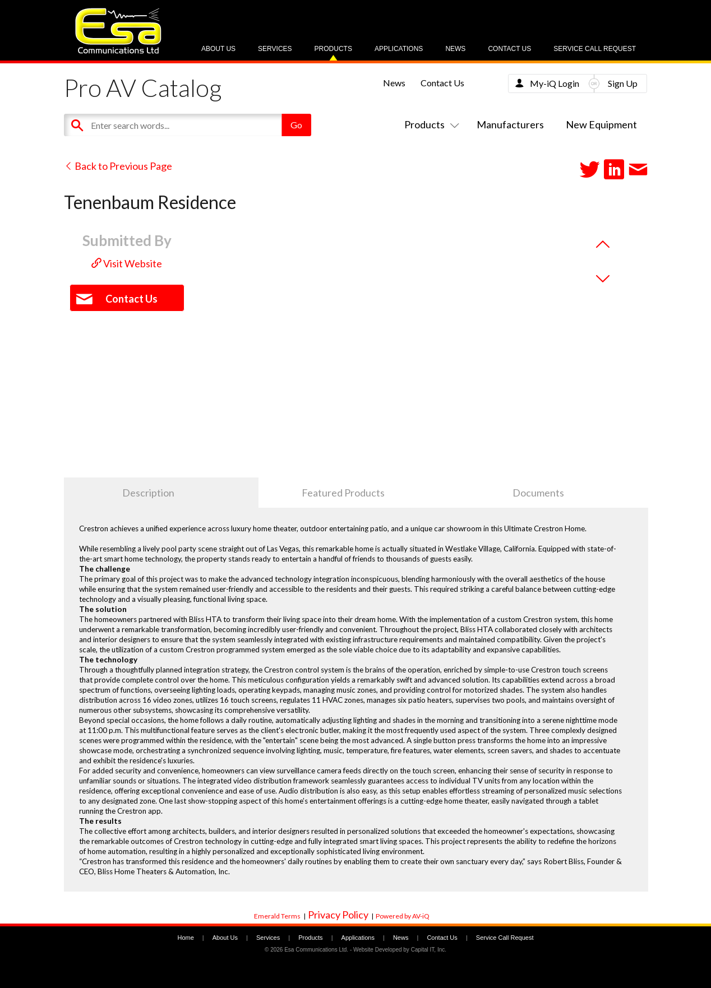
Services (275, 49)
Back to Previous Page (118, 166)
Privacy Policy (338, 914)
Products (333, 49)
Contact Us (509, 49)
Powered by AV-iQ (403, 916)
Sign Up (623, 83)
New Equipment (601, 124)
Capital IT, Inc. (428, 950)
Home (185, 937)
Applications (399, 49)
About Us (218, 49)
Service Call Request (594, 49)
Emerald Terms (277, 916)
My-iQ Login (554, 83)
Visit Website (126, 263)
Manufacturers (510, 124)
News (455, 49)
